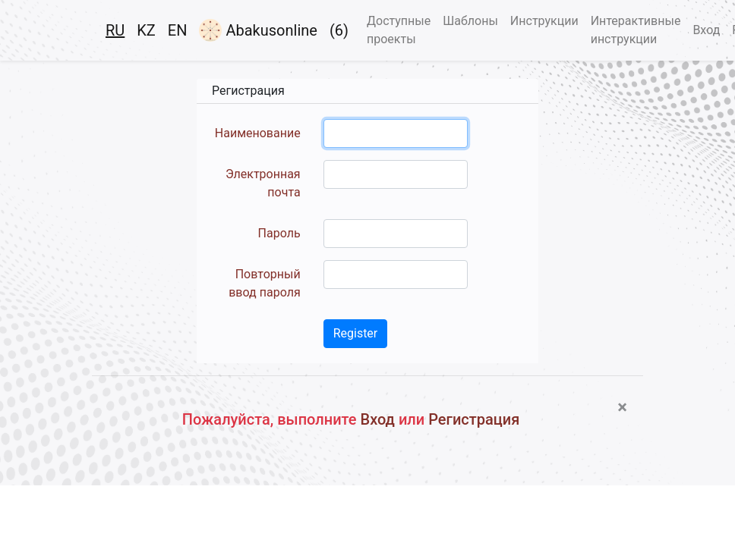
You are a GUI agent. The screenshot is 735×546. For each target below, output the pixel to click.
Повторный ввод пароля (264, 283)
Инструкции (544, 21)
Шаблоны (470, 21)
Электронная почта (263, 183)
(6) (339, 30)
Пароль (279, 233)
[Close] (622, 407)
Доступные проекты (399, 30)
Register (355, 333)
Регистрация (473, 419)
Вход (706, 30)
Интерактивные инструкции (636, 30)
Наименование (258, 133)
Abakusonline (258, 30)
